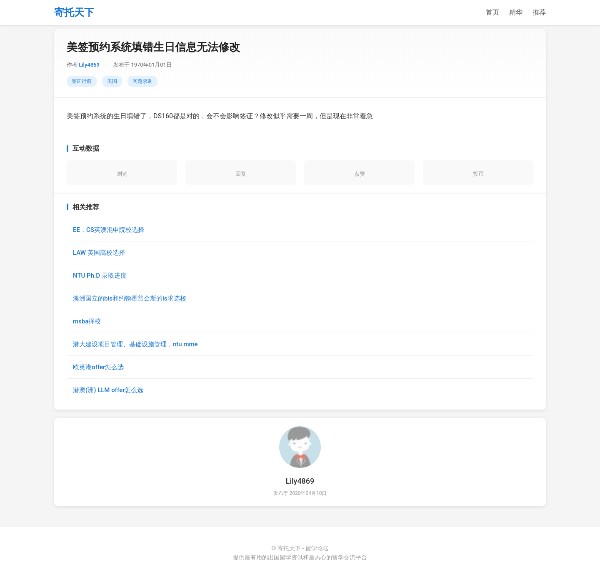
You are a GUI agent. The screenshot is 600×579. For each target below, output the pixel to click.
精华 (515, 12)
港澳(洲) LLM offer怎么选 (108, 390)
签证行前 (82, 81)
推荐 (539, 12)
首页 (492, 12)
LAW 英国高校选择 (99, 252)
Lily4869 (89, 65)
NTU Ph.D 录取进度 (100, 275)
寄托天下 (74, 12)
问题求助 (142, 81)
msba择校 (87, 321)
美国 (112, 81)
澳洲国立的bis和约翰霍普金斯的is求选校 (129, 298)
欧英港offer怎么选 (98, 367)
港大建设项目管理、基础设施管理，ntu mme (135, 344)
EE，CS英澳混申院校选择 (108, 230)
